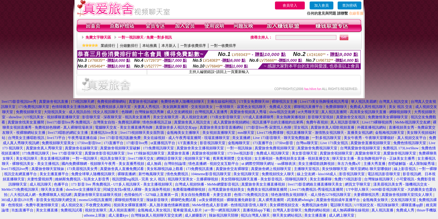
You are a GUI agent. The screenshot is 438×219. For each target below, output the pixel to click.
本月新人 (169, 45)
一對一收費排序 (223, 45)
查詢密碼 (349, 5)
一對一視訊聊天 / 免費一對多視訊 (145, 37)
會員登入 (290, 5)
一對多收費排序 (193, 45)
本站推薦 (149, 45)
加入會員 (321, 5)
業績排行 (108, 45)
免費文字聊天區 (98, 37)
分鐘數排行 (129, 45)
